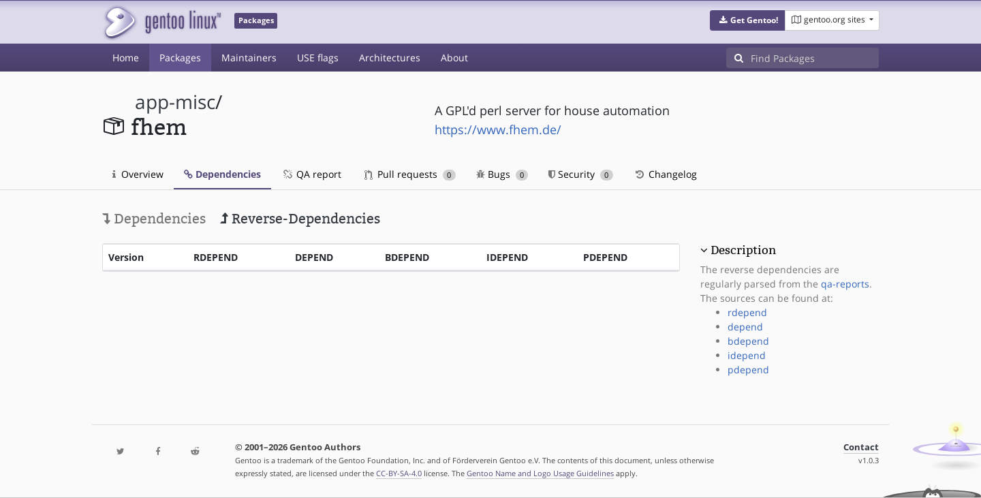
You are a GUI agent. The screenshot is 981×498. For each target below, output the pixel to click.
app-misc (175, 101)
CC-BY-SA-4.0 (399, 473)
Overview (138, 174)
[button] (747, 20)
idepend (747, 355)
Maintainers (249, 57)
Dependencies (222, 174)
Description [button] (743, 250)
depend (745, 326)
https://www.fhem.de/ (498, 129)
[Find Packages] (815, 58)
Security (580, 174)
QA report (311, 174)
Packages (180, 57)
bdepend (748, 340)
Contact (861, 447)
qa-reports (845, 283)
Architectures (389, 57)
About (454, 57)
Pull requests (410, 174)
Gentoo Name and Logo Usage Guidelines (540, 473)
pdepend (748, 369)
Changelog (665, 174)
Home (125, 57)
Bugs (502, 174)
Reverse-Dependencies (300, 219)
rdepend (747, 312)
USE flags (318, 57)
